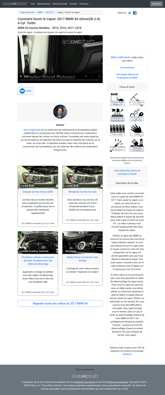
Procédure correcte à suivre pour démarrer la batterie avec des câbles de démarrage (38, 260)
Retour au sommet (85, 369)
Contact (73, 4)
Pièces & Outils (60, 4)
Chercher (156, 4)
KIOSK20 (127, 354)
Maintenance (43, 4)
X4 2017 (50, 12)
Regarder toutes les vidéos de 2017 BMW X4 (60, 303)
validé (25, 91)
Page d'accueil (27, 12)
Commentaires (127, 67)
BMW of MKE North (120, 57)
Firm (33, 4)
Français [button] (84, 4)
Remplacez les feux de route (82, 191)
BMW (40, 12)
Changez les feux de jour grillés (38, 191)
